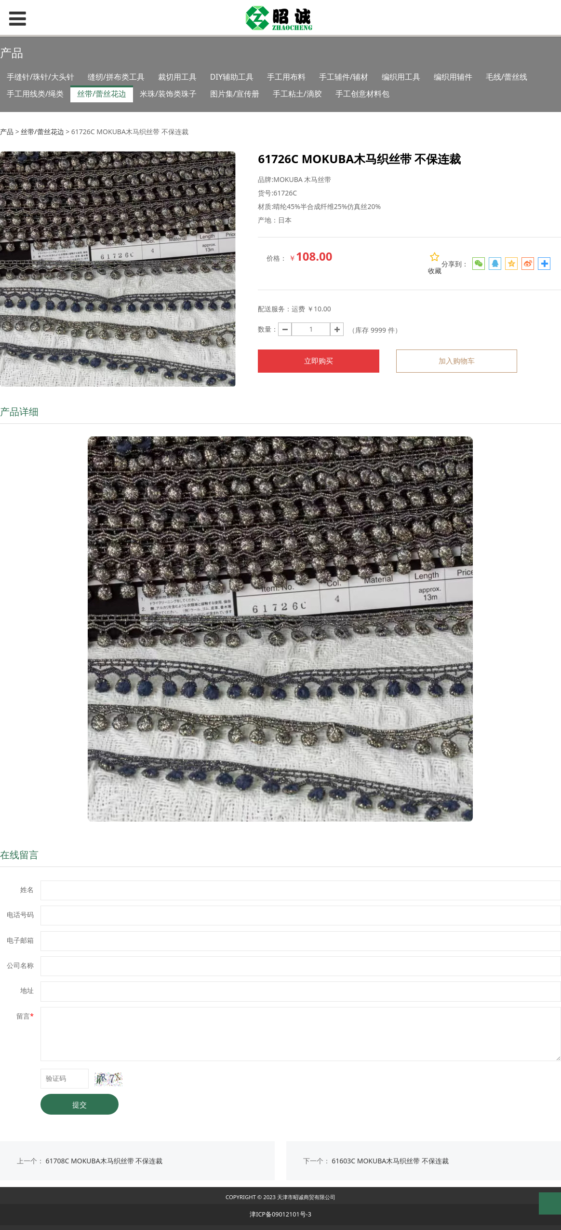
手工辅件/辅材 (343, 76)
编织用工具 (401, 76)
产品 (6, 131)
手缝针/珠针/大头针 (40, 76)
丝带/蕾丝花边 (101, 93)
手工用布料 (286, 76)
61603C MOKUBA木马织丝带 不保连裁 (390, 1160)
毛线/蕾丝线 (506, 76)
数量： (268, 329)
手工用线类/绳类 (35, 93)
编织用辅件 (453, 76)
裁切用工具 (177, 76)
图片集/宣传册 (234, 93)
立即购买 (318, 361)
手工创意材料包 (362, 93)
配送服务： (275, 308)
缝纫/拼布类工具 (116, 76)
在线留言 (19, 854)
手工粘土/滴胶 (297, 93)
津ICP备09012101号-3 (280, 1214)
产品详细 (19, 411)
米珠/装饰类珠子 (168, 93)
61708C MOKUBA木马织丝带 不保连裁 (104, 1160)
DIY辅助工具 (232, 76)
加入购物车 (457, 361)
